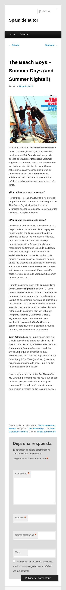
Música (12, 428)
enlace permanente (46, 432)
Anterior (14, 45)
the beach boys (36, 428)
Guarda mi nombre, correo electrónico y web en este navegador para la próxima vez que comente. (33, 566)
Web (17, 552)
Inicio (12, 34)
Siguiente (51, 45)
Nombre (20, 517)
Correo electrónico (25, 535)
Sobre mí (24, 34)
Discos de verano (46, 425)
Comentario (22, 473)
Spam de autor (23, 20)
